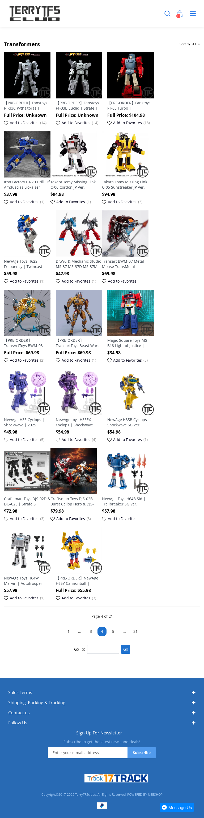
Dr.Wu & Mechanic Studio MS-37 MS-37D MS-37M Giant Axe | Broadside (78, 264)
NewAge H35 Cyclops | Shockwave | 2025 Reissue (24, 422)
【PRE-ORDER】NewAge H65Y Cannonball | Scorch (77, 580)
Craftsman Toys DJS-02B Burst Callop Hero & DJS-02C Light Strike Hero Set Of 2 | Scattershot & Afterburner (72, 501)
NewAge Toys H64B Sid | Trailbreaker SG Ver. (124, 501)
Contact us (19, 713)
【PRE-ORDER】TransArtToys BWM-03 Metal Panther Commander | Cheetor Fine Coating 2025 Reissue (24, 343)
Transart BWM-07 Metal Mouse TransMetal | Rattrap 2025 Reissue (123, 264)
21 (135, 631)
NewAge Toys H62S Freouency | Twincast (23, 264)
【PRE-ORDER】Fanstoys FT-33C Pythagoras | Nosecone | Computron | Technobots (26, 105)
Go (125, 649)
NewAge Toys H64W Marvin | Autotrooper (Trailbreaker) (23, 580)
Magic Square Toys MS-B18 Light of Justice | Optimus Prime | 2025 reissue (127, 343)
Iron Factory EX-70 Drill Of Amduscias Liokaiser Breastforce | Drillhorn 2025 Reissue (27, 184)
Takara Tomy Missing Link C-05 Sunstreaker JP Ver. (124, 184)
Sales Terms (20, 692)
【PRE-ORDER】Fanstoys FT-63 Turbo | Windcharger (129, 105)
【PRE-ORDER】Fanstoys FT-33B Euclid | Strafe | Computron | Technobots (78, 105)
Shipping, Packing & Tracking (36, 703)
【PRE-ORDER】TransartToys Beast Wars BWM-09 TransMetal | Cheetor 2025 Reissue (77, 343)
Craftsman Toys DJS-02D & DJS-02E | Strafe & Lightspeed (27, 501)
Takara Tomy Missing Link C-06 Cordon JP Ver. (73, 184)
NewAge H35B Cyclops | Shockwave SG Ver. (128, 422)
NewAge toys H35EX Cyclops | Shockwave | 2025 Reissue (76, 422)
